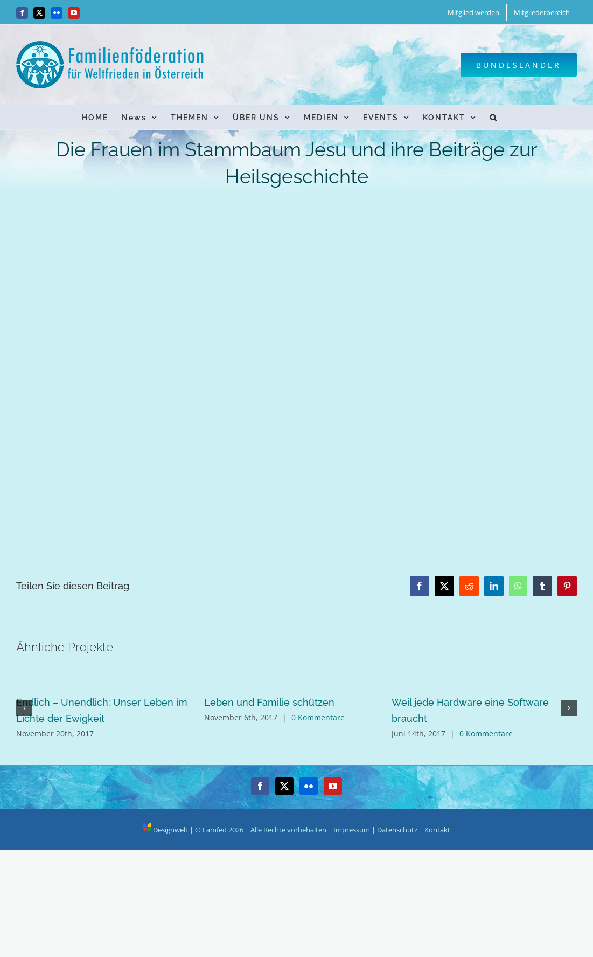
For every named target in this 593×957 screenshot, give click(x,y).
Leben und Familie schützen (269, 702)
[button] (494, 117)
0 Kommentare (318, 717)
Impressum (351, 830)
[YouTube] (333, 786)
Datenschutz (397, 830)
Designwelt (165, 830)
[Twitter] (284, 786)
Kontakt (437, 830)
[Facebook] (260, 786)
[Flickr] (308, 786)
